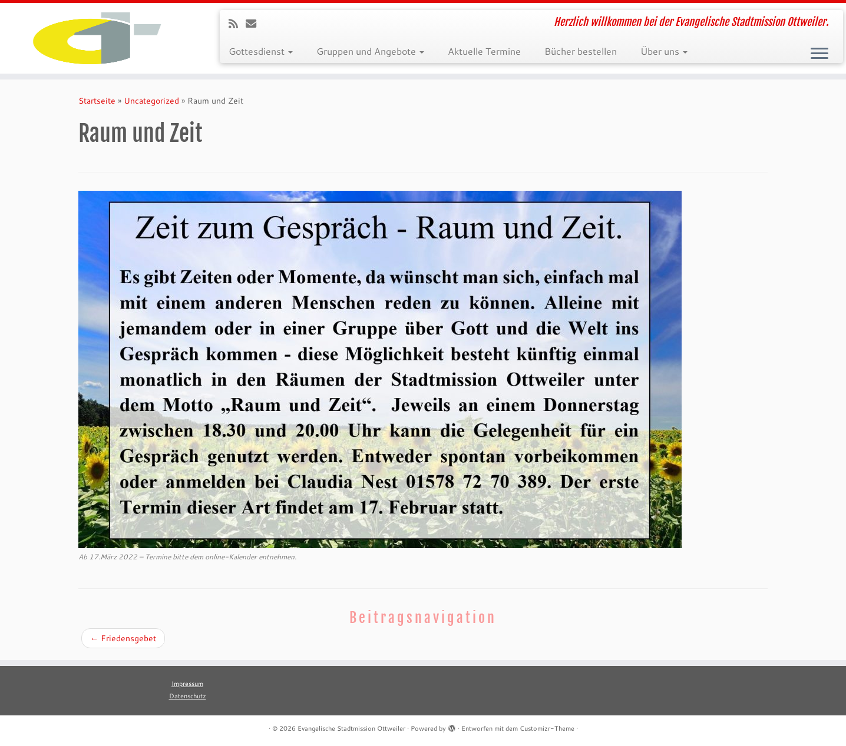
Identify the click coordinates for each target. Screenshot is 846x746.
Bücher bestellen (580, 51)
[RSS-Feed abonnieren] (237, 23)
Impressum (187, 683)
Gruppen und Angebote (370, 51)
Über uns (664, 51)
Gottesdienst (261, 51)
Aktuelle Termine (484, 51)
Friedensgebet (123, 638)
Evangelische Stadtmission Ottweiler (351, 728)
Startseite (96, 101)
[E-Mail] (255, 23)
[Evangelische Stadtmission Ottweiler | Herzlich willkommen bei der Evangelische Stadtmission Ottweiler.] (97, 38)
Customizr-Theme (547, 728)
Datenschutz (187, 696)
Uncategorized (151, 101)
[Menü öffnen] (819, 54)
